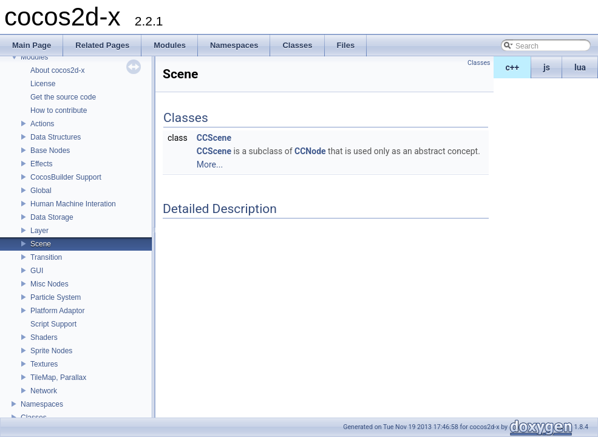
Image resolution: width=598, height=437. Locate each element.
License (42, 84)
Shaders (44, 337)
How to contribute (58, 110)
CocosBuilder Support (65, 177)
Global (41, 190)
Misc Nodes (49, 284)
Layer (39, 230)
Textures (44, 364)
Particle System (55, 297)
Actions (42, 124)
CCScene (214, 138)
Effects (41, 164)
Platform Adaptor (57, 311)
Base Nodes (50, 150)
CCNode (310, 151)
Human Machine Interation (73, 204)
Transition (46, 257)
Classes (34, 417)
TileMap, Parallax (58, 377)
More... (210, 164)
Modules (34, 57)
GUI (36, 270)
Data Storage (51, 217)
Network (43, 391)
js (546, 67)
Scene (40, 244)
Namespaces (42, 404)
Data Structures (55, 137)
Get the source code (63, 97)
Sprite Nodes (51, 351)
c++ (513, 67)
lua (580, 67)
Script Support (53, 324)
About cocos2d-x (57, 70)
